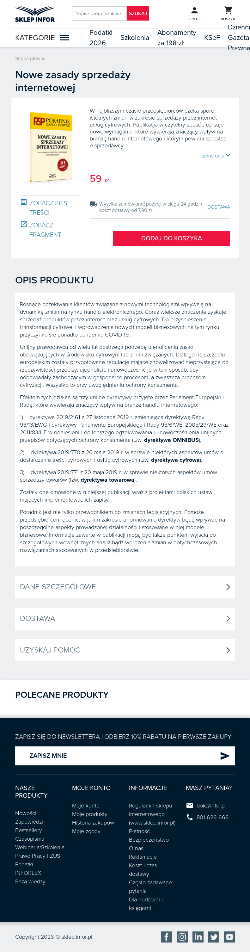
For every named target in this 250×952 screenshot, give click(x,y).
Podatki (24, 864)
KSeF (212, 38)
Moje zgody (86, 831)
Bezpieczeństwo (149, 839)
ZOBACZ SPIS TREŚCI (43, 208)
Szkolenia (134, 38)
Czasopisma (29, 838)
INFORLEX (28, 872)
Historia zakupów (93, 822)
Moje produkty (89, 814)
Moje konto (86, 805)
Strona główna (30, 58)
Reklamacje (143, 856)
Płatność (139, 831)
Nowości (25, 813)
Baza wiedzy (30, 881)
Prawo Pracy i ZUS (37, 855)
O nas (136, 848)
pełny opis (215, 155)
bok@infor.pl (212, 805)
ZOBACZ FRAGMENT (40, 230)
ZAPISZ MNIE (129, 756)
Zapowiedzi (29, 821)
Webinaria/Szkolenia (39, 847)
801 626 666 (213, 817)
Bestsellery (28, 830)
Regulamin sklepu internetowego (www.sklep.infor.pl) (152, 814)
